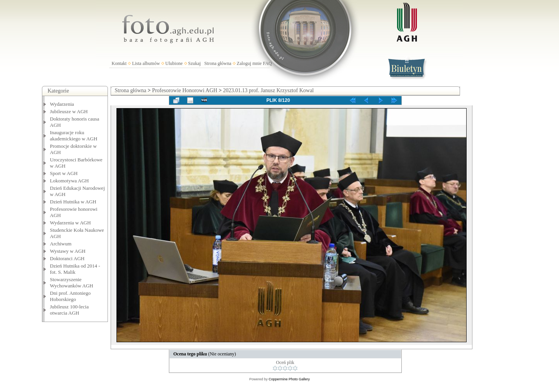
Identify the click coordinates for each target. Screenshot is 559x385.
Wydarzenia (62, 104)
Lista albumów (146, 63)
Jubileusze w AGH (69, 111)
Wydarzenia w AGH (70, 223)
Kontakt (119, 63)
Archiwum (61, 244)
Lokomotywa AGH (69, 181)
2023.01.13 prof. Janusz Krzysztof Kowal (268, 90)
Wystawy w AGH (68, 251)
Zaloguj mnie (249, 63)
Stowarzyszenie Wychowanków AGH (72, 282)
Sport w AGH (64, 173)
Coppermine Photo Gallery (289, 379)
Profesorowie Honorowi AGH (184, 90)
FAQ (267, 63)
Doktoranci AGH (67, 258)
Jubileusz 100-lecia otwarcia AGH (69, 310)
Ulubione (174, 63)
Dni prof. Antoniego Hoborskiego (70, 296)
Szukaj (194, 63)
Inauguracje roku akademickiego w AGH (73, 136)
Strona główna (217, 63)
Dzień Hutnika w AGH (73, 202)
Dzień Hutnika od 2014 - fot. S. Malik (75, 269)
